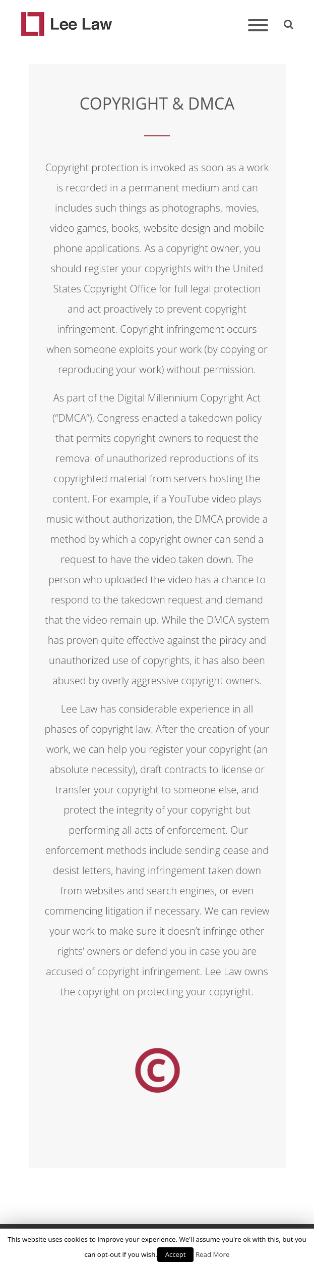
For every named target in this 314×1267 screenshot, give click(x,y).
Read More (213, 1254)
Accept (175, 1254)
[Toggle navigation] (258, 26)
